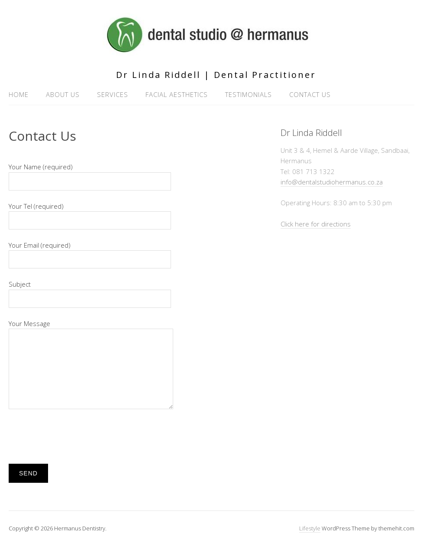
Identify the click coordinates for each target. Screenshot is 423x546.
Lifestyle (309, 528)
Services (112, 94)
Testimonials (248, 94)
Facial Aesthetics (176, 94)
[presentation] (74, 436)
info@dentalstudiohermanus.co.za (332, 182)
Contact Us (310, 94)
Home (19, 94)
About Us (63, 94)
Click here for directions (316, 224)
